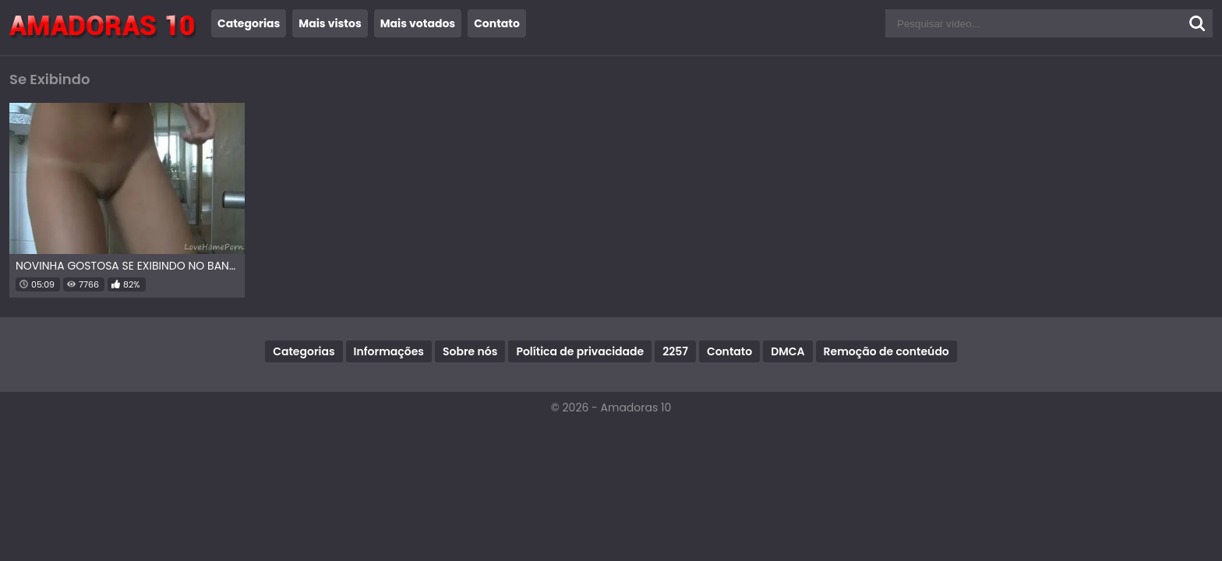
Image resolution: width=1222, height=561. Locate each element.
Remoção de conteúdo (886, 351)
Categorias (248, 23)
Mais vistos (329, 23)
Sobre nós (470, 351)
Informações (389, 351)
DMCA (787, 351)
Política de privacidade (580, 351)
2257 (675, 351)
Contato (497, 23)
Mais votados (417, 23)
